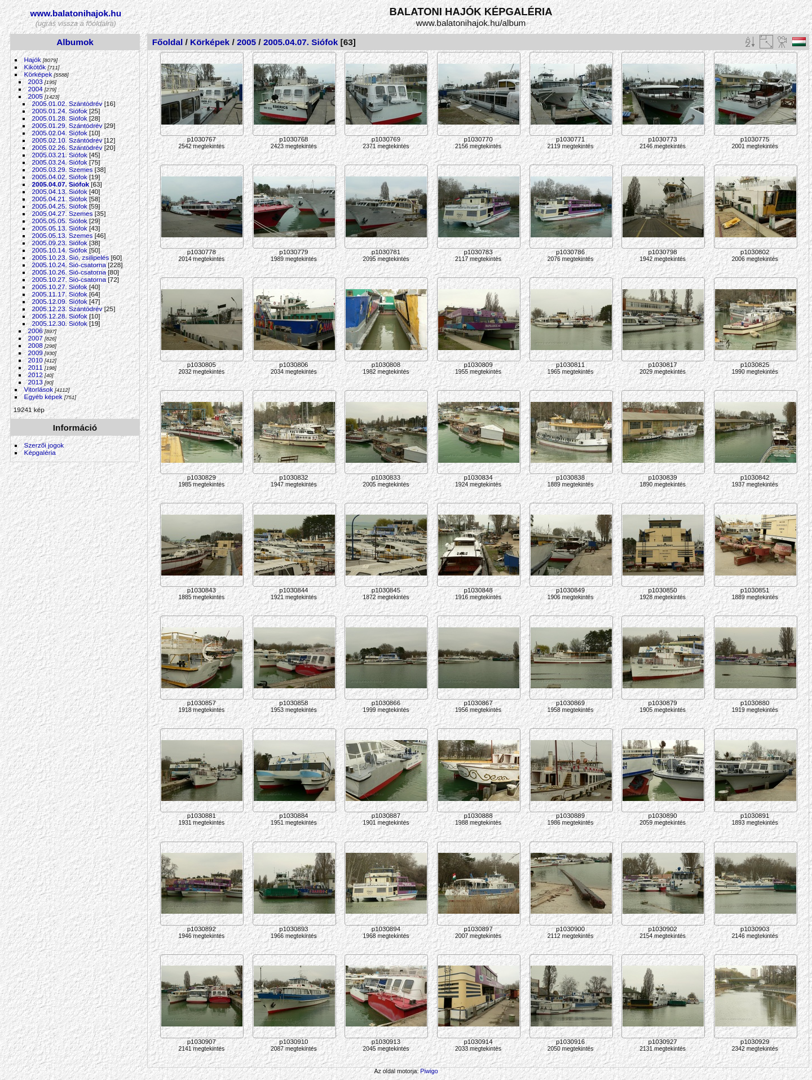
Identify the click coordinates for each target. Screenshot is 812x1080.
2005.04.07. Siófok (60, 184)
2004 (35, 88)
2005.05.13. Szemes (62, 235)
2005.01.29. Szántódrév (67, 125)
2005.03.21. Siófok (59, 154)
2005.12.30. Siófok (59, 323)
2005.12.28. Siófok (59, 316)
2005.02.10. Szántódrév (67, 140)
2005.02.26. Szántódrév (67, 147)
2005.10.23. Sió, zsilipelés (70, 257)
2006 (35, 330)
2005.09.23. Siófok (59, 242)
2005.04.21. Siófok (59, 198)
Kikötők (35, 66)
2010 (35, 360)
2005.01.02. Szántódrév (67, 103)
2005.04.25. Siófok (59, 206)
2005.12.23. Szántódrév (67, 308)
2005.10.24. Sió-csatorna (69, 264)
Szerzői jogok (44, 445)
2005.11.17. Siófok (59, 294)
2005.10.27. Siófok (59, 286)
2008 (35, 345)
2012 (35, 374)
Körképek (38, 74)
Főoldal (167, 42)
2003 (35, 81)
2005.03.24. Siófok (59, 162)
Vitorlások (38, 389)
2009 (35, 352)
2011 (35, 367)
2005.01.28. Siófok (59, 118)
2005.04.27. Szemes (62, 213)
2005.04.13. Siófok (59, 191)
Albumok (75, 42)
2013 (35, 382)
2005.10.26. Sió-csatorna (69, 272)
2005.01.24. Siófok (59, 110)
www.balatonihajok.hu (76, 13)
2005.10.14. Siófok (59, 250)
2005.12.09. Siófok (59, 301)
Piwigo (429, 1071)
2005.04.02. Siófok (59, 176)
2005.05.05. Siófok (59, 220)
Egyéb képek (43, 396)
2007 (35, 338)
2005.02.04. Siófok (59, 132)
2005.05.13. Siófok (59, 228)
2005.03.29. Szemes (62, 169)
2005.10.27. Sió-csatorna (69, 279)
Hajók (33, 59)
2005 (35, 96)
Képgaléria (40, 452)
